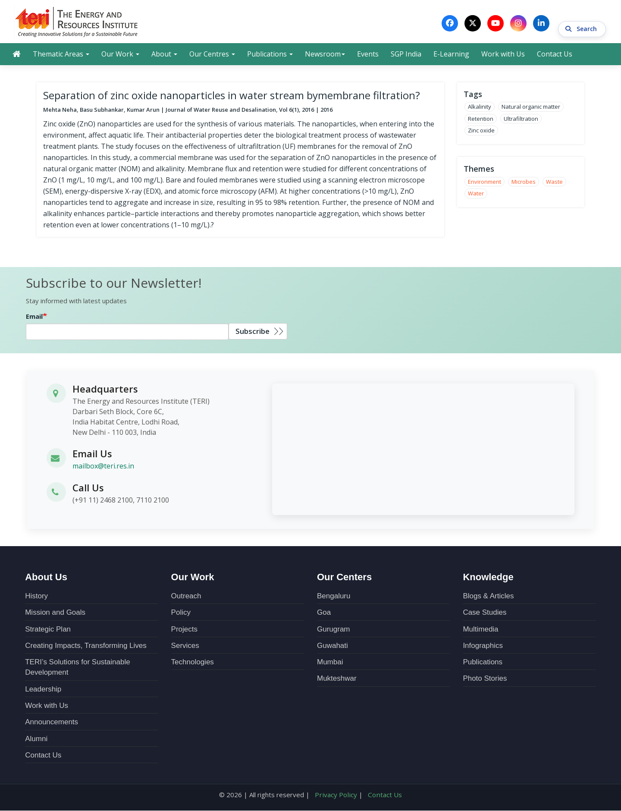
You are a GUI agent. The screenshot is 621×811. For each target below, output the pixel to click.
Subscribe (252, 332)
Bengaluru (334, 597)
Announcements (51, 723)
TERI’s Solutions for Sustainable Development (77, 668)
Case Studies (484, 613)
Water (476, 194)
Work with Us (503, 55)
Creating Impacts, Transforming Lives (86, 646)
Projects (184, 630)
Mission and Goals (55, 613)
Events (368, 55)
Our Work (120, 55)
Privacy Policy (337, 795)
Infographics (483, 646)
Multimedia (480, 630)
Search (582, 23)
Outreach (186, 597)
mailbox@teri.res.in (103, 467)
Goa (324, 613)
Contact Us (554, 55)
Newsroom (325, 55)
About (164, 55)
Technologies (192, 663)
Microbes (523, 182)
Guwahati (332, 646)
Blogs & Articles (488, 597)
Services (185, 646)
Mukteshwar (337, 680)
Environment (484, 182)
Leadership (43, 690)
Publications (270, 55)
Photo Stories (485, 680)
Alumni (36, 740)
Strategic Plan (48, 630)
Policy (181, 613)
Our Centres (212, 55)
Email (34, 317)
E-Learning (451, 55)
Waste (554, 182)
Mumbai (330, 663)
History (36, 597)
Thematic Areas (61, 55)
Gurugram (333, 630)
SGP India (406, 55)
